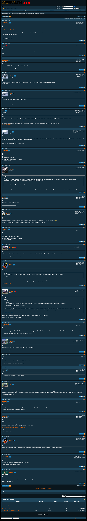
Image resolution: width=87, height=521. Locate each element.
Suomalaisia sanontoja (6, 503)
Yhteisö (39, 10)
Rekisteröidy (9, 10)
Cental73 (5, 60)
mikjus (10, 264)
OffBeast (11, 472)
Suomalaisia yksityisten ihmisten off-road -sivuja (11, 508)
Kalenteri (52, 10)
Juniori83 (5, 150)
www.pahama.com (13, 449)
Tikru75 (4, 401)
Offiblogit (25, 10)
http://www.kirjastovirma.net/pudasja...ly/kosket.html (13, 427)
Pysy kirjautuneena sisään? (79, 6)
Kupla (10, 93)
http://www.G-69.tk (7, 283)
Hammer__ (5, 22)
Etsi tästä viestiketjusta (74, 18)
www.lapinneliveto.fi (6, 124)
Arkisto (81, 518)
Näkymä (82, 18)
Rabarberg (5, 324)
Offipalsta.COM (6, 6)
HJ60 (10, 384)
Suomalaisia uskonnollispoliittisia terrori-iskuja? (10, 510)
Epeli (3, 45)
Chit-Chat (16, 6)
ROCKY (10, 169)
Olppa (4, 197)
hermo (4, 370)
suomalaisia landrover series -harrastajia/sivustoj (11, 506)
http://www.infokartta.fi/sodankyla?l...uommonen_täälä (14, 119)
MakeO (8, 213)
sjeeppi (11, 341)
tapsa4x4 (11, 247)
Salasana (58, 8)
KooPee (11, 76)
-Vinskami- (5, 456)
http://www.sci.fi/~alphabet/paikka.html (10, 29)
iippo (3, 111)
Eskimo (4, 416)
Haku (80, 10)
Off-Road (11, 6)
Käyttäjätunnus (59, 6)
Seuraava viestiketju (47, 488)
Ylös (85, 518)
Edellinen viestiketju (39, 488)
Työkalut (66, 18)
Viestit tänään (66, 10)
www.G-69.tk (5, 449)
